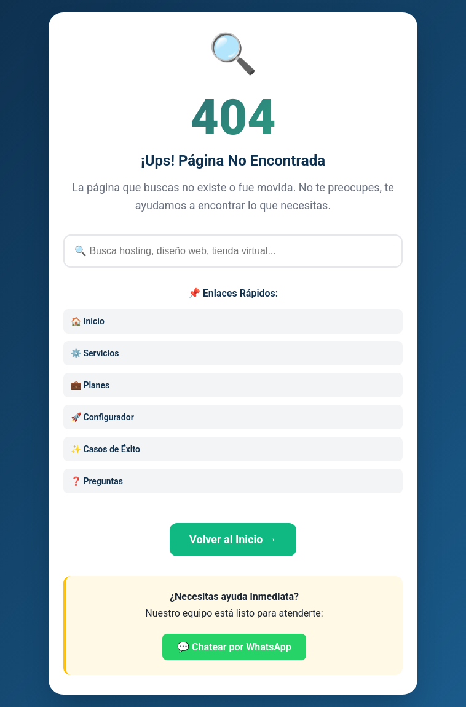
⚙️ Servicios (95, 353)
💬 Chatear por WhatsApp (234, 647)
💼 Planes (90, 385)
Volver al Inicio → (233, 539)
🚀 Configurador (102, 417)
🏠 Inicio (88, 321)
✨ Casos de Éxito (105, 449)
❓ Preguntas (97, 481)
